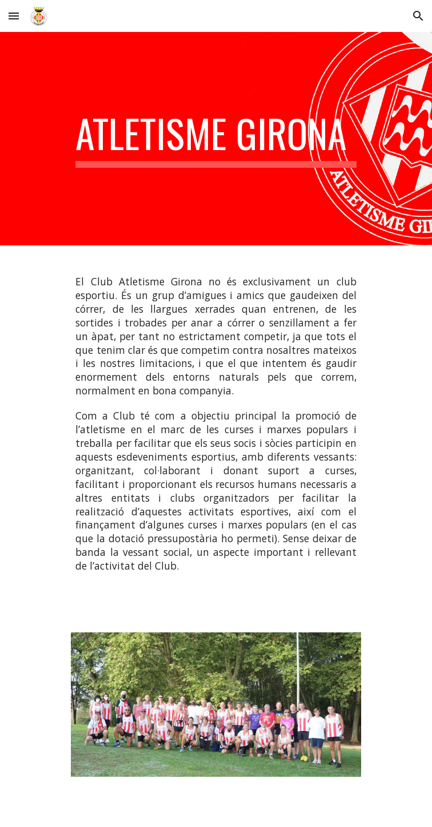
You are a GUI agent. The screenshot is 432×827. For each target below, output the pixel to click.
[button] (13, 15)
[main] (216, 138)
